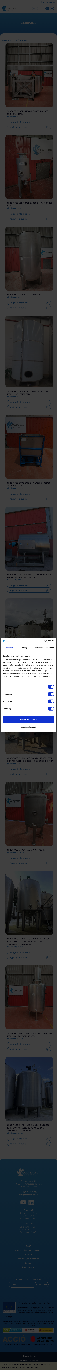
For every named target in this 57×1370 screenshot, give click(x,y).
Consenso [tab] (9, 647)
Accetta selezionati (28, 727)
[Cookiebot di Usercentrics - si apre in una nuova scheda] (44, 641)
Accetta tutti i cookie (28, 719)
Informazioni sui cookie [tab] (44, 647)
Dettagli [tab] (24, 647)
